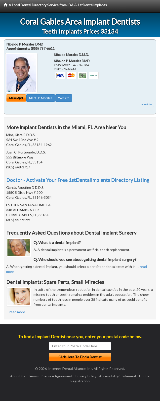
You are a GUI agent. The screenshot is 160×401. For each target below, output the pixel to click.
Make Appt (16, 98)
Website (63, 98)
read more (17, 312)
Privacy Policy (85, 376)
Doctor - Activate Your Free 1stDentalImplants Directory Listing (77, 180)
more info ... (147, 104)
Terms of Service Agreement (50, 376)
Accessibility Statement (117, 376)
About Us (17, 376)
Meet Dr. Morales (40, 98)
